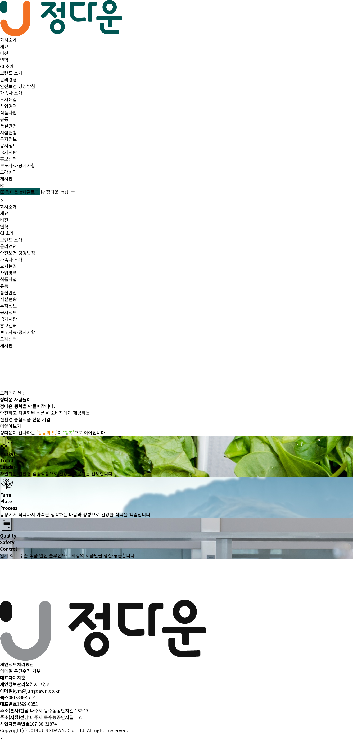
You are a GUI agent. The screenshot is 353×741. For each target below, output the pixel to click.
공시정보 (8, 145)
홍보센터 (8, 158)
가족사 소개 (11, 92)
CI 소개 (7, 66)
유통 (4, 119)
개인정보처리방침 (17, 664)
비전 (4, 53)
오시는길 (8, 99)
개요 (4, 46)
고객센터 (8, 172)
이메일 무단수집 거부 (20, 671)
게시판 (6, 178)
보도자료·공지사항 (17, 165)
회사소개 (8, 39)
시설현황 (8, 132)
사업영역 (8, 106)
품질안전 (8, 125)
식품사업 (8, 112)
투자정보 (8, 139)
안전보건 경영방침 (17, 86)
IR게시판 (8, 152)
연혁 (4, 59)
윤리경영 (8, 79)
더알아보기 (10, 426)
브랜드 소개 (11, 73)
